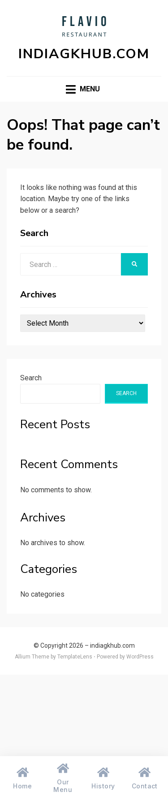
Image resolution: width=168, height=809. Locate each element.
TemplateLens (74, 657)
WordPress (140, 657)
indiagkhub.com (84, 54)
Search (31, 378)
